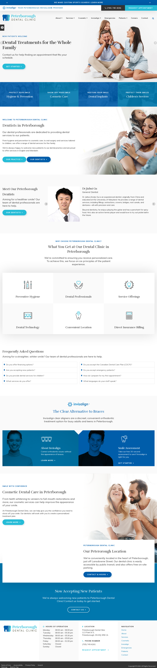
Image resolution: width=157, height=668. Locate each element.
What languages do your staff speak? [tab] (99, 381)
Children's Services (137, 96)
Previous (2, 43)
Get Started (13, 66)
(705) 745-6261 (114, 8)
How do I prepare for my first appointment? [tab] (102, 375)
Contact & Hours (96, 574)
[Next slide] (153, 204)
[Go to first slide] (150, 2)
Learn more (47, 460)
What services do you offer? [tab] (18, 381)
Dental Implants (98, 96)
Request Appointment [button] (141, 8)
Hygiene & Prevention (20, 96)
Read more (87, 214)
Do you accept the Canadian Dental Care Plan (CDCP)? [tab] (107, 364)
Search (40, 665)
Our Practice (13, 159)
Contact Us (77, 610)
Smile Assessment (129, 448)
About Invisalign (50, 448)
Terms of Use (6, 665)
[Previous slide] (7, 2)
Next (155, 43)
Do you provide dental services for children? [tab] (25, 375)
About (58, 18)
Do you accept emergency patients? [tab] (99, 370)
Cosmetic (82, 18)
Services (69, 18)
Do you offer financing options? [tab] (19, 364)
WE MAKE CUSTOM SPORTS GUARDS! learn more (78, 2)
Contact (144, 18)
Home (123, 630)
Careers (134, 18)
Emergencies (110, 18)
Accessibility (18, 665)
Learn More (12, 522)
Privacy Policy (30, 665)
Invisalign (95, 18)
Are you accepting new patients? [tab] (20, 370)
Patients (122, 18)
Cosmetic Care (59, 96)
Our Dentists (37, 159)
